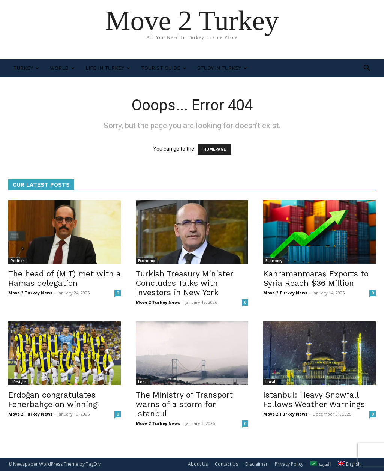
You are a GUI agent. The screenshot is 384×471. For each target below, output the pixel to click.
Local (143, 381)
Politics (17, 260)
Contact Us (226, 464)
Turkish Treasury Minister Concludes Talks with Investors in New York (185, 283)
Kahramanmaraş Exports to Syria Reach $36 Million (316, 278)
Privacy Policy (289, 464)
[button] (367, 68)
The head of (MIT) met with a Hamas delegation (64, 278)
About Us (198, 464)
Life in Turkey (108, 68)
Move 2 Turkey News (30, 293)
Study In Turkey (222, 68)
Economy (146, 260)
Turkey (26, 68)
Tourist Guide (163, 68)
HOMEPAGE (214, 149)
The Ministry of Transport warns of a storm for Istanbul (184, 404)
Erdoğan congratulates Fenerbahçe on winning (53, 399)
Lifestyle (18, 381)
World (62, 68)
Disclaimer (256, 464)
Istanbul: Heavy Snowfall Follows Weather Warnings (314, 399)
